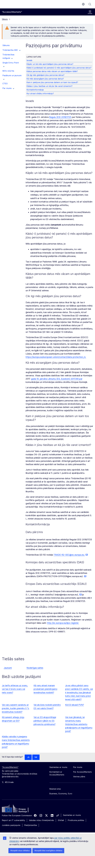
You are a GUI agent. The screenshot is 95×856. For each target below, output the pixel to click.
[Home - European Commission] (19, 809)
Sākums (5, 19)
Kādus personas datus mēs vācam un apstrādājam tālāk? (52, 71)
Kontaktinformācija (35, 90)
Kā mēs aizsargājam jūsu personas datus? (45, 79)
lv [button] (83, 4)
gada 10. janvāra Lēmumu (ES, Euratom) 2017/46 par (56, 379)
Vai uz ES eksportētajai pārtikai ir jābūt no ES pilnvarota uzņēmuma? (45, 720)
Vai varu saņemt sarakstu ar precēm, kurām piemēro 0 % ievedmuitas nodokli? (15, 708)
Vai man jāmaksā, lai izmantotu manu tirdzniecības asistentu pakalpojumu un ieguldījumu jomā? (78, 724)
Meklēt (89, 4)
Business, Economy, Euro (60, 794)
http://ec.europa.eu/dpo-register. (63, 623)
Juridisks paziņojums (11, 825)
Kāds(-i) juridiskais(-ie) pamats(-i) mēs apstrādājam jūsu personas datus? (59, 68)
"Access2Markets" (10, 767)
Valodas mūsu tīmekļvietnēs (41, 820)
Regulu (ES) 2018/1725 (60, 117)
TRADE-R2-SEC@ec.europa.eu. (69, 555)
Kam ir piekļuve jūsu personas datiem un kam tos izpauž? (52, 82)
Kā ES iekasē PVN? (74, 705)
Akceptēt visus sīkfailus (20, 851)
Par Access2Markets (82, 772)
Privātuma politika (76, 820)
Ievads (30, 60)
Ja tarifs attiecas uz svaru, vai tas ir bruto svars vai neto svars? (15, 689)
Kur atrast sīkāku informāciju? (40, 93)
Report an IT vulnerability (13, 820)
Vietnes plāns (79, 777)
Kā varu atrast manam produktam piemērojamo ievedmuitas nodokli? (45, 689)
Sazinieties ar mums (72, 815)
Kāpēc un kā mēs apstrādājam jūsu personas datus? (50, 64)
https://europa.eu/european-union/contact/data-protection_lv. (56, 357)
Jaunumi (8, 668)
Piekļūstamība (30, 825)
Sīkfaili (61, 820)
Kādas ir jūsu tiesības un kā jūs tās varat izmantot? (50, 86)
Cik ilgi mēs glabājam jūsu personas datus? (46, 75)
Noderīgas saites (35, 668)
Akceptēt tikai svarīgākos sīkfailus (48, 851)
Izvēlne (90, 12)
